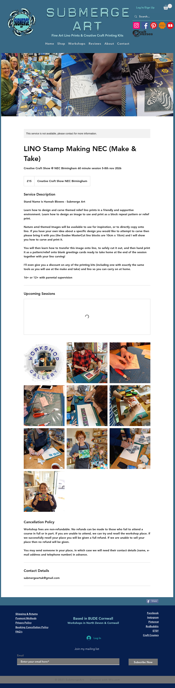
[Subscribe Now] (143, 662)
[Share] (152, 601)
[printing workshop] (44, 362)
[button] (167, 7)
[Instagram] (136, 25)
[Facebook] (145, 25)
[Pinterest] (153, 25)
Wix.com (114, 679)
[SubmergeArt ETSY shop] (162, 25)
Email (20, 655)
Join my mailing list (87, 649)
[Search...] (152, 16)
